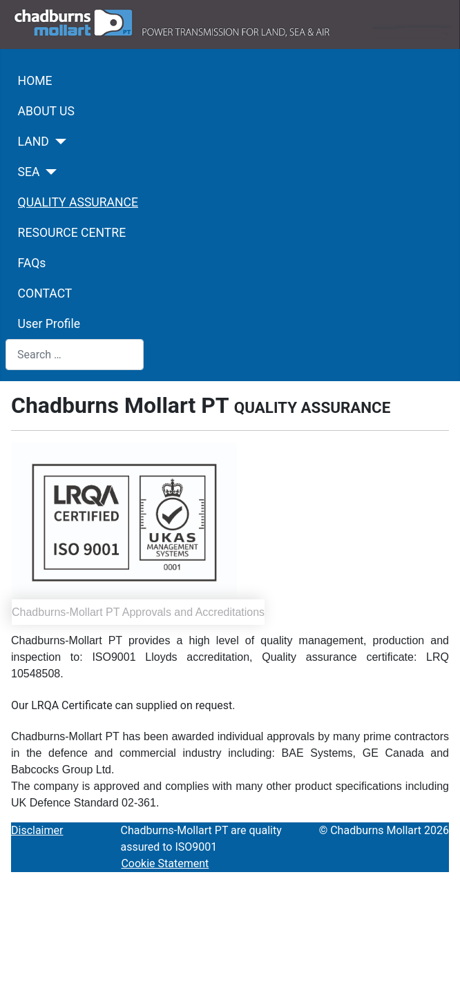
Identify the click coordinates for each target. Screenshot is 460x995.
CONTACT (45, 293)
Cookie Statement (165, 863)
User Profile (49, 324)
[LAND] (57, 141)
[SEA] (48, 172)
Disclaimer (37, 830)
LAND (33, 141)
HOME (35, 81)
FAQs (32, 263)
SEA (29, 172)
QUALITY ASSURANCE (78, 202)
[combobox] (75, 354)
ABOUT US (46, 111)
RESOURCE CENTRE (72, 233)
